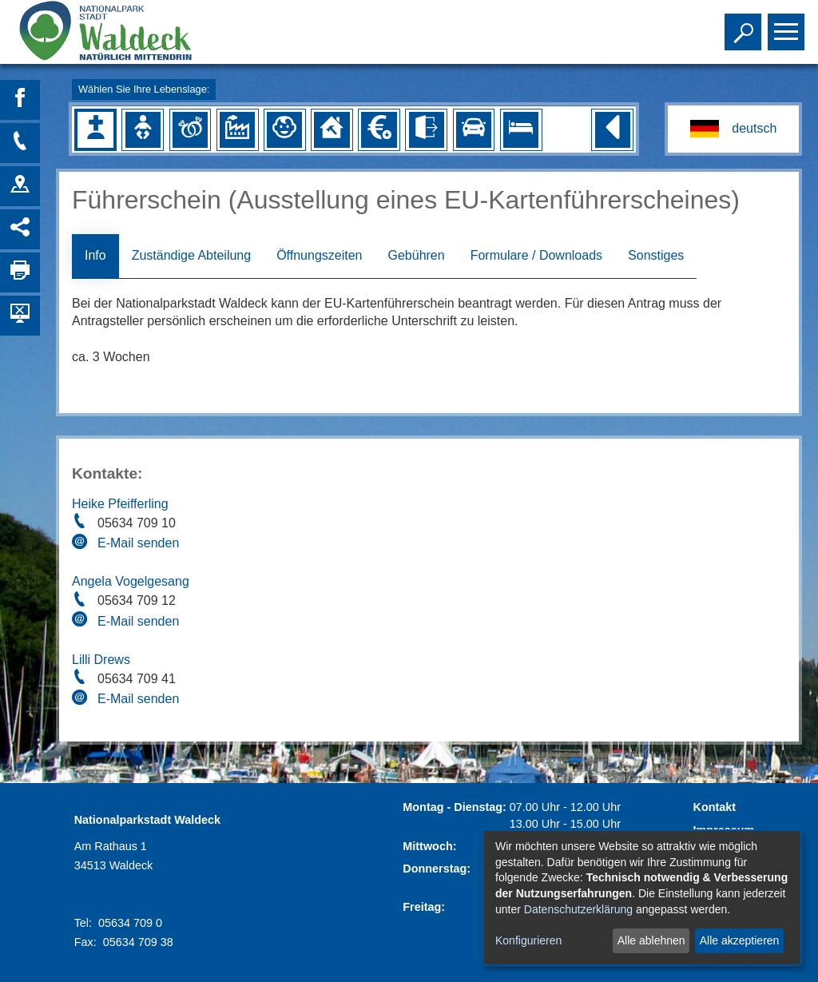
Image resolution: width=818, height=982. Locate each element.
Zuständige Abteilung (191, 255)
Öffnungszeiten (319, 255)
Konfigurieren (528, 940)
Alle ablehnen (651, 940)
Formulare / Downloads (536, 255)
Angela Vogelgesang (130, 581)
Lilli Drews (101, 659)
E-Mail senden (138, 543)
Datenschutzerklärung (578, 909)
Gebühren (415, 255)
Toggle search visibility (745, 25)
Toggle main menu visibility (788, 25)
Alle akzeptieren (740, 940)
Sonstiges (656, 255)
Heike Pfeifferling (120, 504)
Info (95, 255)
